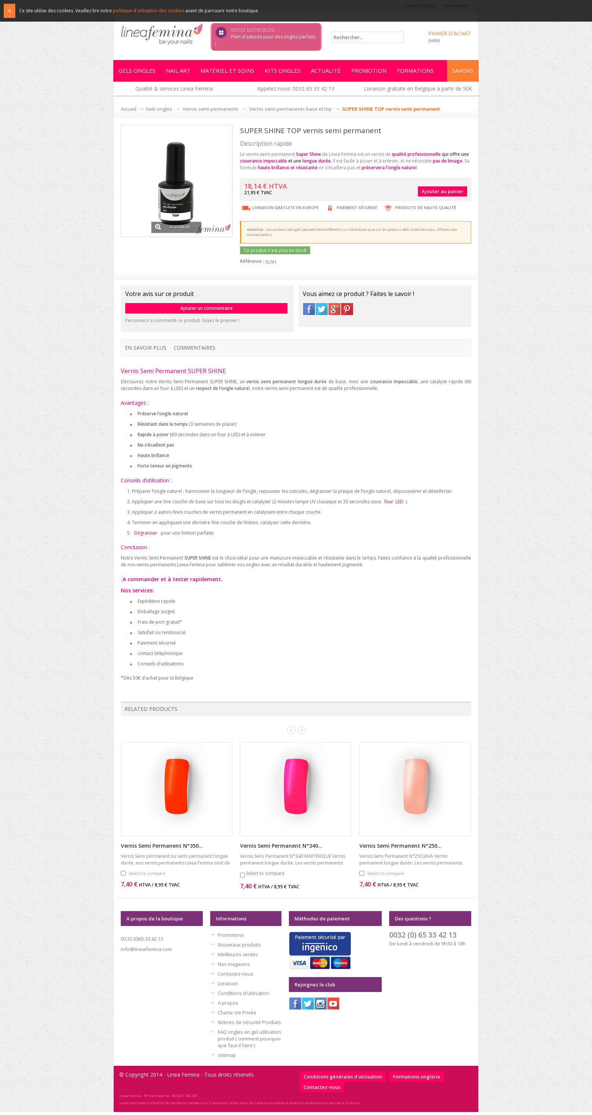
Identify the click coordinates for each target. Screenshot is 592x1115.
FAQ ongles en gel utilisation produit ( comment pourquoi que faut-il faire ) (249, 1041)
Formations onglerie (416, 1079)
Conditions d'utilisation (243, 996)
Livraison (228, 986)
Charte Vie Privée (237, 1015)
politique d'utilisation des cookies (148, 10)
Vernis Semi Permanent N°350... (162, 848)
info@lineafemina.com (146, 952)
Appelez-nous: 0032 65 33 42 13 (295, 90)
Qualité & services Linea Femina (174, 90)
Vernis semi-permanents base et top (290, 111)
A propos (228, 1005)
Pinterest (347, 311)
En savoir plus (145, 349)
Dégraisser (145, 535)
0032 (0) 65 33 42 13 (423, 938)
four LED (393, 504)
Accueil (128, 111)
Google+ (334, 311)
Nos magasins (234, 967)
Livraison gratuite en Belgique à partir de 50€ (418, 90)
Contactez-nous (236, 976)
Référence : (252, 263)
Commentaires (194, 349)
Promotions (231, 938)
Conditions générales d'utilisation (342, 1079)
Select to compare (147, 876)
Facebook (309, 311)
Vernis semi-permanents (211, 111)
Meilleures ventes (238, 957)
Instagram (321, 1006)
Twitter (322, 311)
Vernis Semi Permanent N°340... (281, 848)
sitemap (227, 1058)
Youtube (333, 1006)
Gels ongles (158, 111)
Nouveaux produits (239, 947)
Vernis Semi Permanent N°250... (400, 848)
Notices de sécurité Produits (249, 1025)
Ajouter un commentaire (206, 310)
